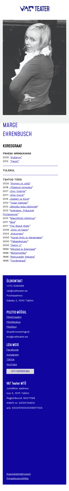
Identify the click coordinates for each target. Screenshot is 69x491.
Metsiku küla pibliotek (23, 206)
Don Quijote (17, 191)
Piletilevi (11, 326)
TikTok (10, 359)
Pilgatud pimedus (21, 187)
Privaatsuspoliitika (17, 478)
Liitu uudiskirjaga (20, 371)
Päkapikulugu (19, 241)
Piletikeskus (13, 321)
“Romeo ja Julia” (20, 183)
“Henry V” (16, 245)
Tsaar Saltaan (18, 202)
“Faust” (14, 161)
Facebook (12, 349)
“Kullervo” (16, 157)
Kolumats (17, 233)
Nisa (12, 222)
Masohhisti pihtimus (22, 218)
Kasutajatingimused (18, 473)
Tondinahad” (18, 260)
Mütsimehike (18, 252)
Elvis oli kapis (19, 229)
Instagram (12, 354)
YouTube (11, 364)
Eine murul (17, 194)
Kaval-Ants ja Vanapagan (26, 237)
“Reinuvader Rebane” (22, 256)
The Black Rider (19, 225)
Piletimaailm (14, 317)
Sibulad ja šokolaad (23, 249)
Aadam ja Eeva (19, 198)
